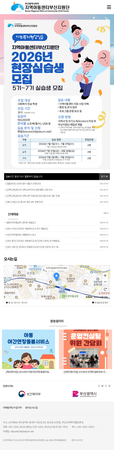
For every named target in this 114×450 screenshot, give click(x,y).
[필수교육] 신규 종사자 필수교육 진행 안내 (56, 202)
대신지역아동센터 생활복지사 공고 (56, 235)
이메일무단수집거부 (12, 407)
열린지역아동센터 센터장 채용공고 (56, 223)
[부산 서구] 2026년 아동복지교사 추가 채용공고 (56, 229)
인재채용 (13, 216)
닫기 (104, 176)
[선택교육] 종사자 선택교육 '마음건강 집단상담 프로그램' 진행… (56, 196)
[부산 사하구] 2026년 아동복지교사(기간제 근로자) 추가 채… (56, 247)
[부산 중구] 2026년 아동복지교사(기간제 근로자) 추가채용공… (56, 241)
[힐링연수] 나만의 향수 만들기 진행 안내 (56, 184)
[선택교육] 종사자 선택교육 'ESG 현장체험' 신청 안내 (56, 190)
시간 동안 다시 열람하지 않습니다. (24, 176)
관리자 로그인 (77, 440)
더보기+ (106, 213)
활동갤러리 (58, 323)
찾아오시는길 (31, 407)
